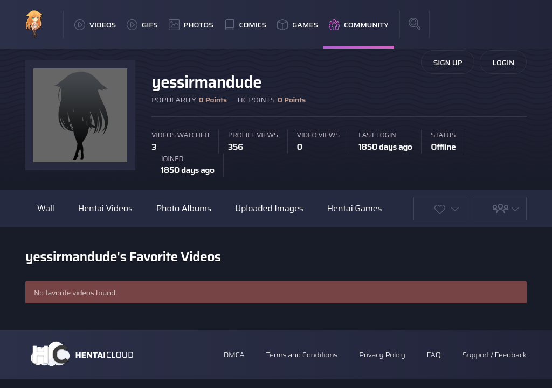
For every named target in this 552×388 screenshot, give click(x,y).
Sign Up (448, 62)
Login (503, 62)
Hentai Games (354, 208)
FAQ (434, 355)
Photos (191, 25)
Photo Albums (183, 208)
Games (297, 25)
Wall (45, 208)
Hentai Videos (105, 208)
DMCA (234, 355)
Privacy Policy (382, 355)
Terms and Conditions (301, 355)
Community (359, 25)
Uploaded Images (269, 208)
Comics (245, 25)
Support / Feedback (495, 355)
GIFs (142, 25)
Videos (95, 25)
